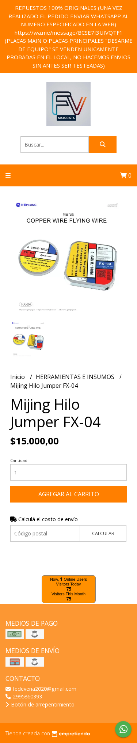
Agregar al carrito (68, 494)
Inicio (18, 377)
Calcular (103, 533)
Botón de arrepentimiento (40, 704)
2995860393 (23, 696)
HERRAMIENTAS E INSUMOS (76, 377)
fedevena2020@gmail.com (40, 688)
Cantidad (18, 460)
